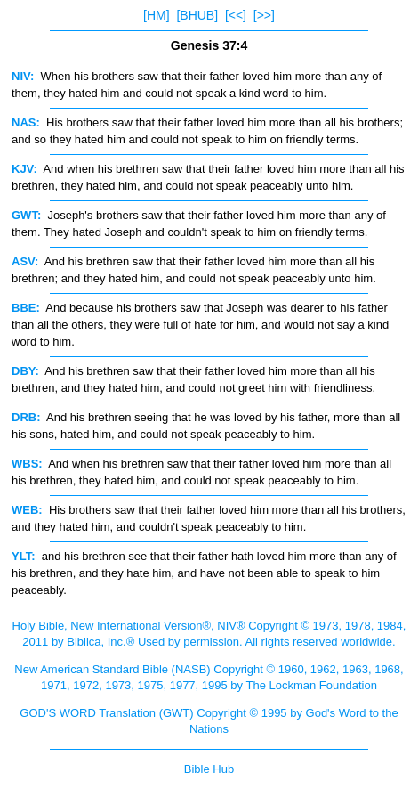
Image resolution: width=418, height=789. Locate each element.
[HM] (156, 15)
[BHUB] (197, 15)
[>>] (264, 15)
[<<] (235, 15)
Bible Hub (209, 769)
